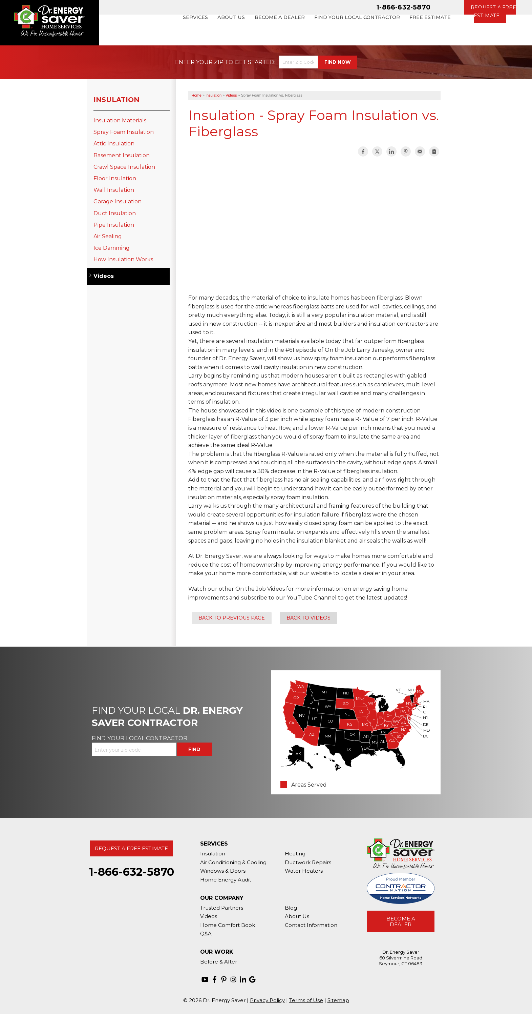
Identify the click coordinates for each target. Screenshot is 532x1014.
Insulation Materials (119, 120)
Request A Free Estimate (131, 848)
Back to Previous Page (231, 618)
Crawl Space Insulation (124, 167)
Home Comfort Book (227, 925)
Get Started (254, 62)
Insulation (116, 99)
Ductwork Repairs (308, 862)
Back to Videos (308, 618)
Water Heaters (304, 871)
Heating (295, 853)
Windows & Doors (223, 871)
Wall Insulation (113, 190)
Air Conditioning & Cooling (233, 862)
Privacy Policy (267, 1000)
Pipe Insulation (113, 225)
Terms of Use (306, 1000)
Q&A (206, 933)
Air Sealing (107, 236)
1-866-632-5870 (403, 7)
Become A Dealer (400, 921)
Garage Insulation (117, 201)
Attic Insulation (113, 143)
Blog (291, 908)
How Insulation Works (123, 259)
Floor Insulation (114, 178)
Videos (103, 276)
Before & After (218, 961)
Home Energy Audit (225, 879)
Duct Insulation (114, 213)
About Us (297, 916)
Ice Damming (111, 248)
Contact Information (311, 925)
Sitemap (338, 1000)
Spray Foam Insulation (123, 132)
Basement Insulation (121, 155)
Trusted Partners (221, 908)
